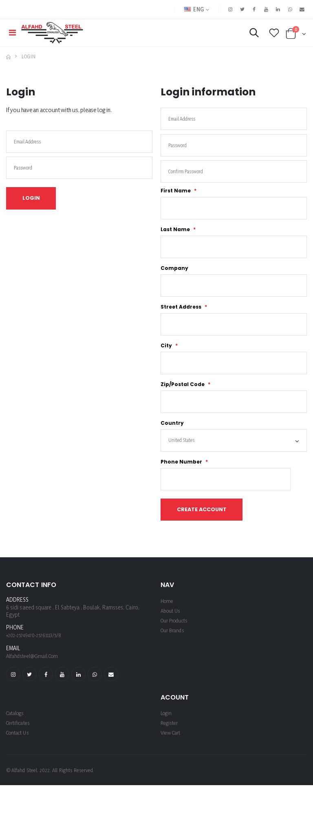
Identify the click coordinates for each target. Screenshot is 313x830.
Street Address (182, 323)
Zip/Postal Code (183, 404)
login (167, 741)
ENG (188, 9)
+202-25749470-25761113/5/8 (34, 663)
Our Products (176, 647)
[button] (250, 36)
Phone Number (182, 485)
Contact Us (19, 760)
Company (174, 282)
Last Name (176, 241)
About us (172, 637)
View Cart (172, 760)
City (167, 363)
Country (172, 444)
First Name (176, 200)
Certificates (19, 751)
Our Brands (174, 657)
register (170, 751)
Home (168, 628)
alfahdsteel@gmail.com (35, 683)
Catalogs (16, 741)
